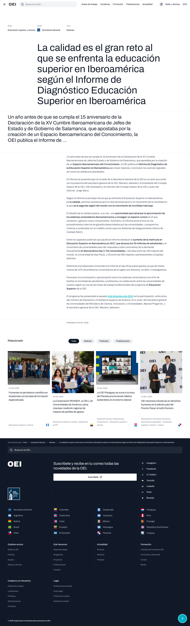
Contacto (12, 606)
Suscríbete (95, 477)
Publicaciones (132, 4)
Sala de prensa (14, 601)
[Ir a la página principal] (12, 4)
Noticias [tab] (88, 341)
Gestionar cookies (61, 601)
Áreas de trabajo (89, 4)
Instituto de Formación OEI (152, 550)
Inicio (25, 442)
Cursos (144, 560)
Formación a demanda (150, 555)
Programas (58, 555)
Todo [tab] (73, 341)
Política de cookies (61, 596)
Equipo (11, 560)
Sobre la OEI (13, 550)
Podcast (100, 560)
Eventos (100, 550)
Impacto (56, 570)
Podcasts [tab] (103, 341)
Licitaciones (13, 591)
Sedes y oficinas (15, 565)
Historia (11, 555)
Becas (143, 565)
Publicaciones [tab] (123, 341)
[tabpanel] (95, 390)
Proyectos (57, 560)
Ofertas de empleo (16, 586)
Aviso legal (58, 591)
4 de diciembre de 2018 (120, 296)
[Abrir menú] (4, 4)
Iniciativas (105, 4)
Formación (118, 4)
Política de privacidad (62, 586)
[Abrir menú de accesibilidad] (182, 618)
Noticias (52, 442)
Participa (12, 596)
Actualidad (147, 4)
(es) (185, 4)
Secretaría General (38, 442)
